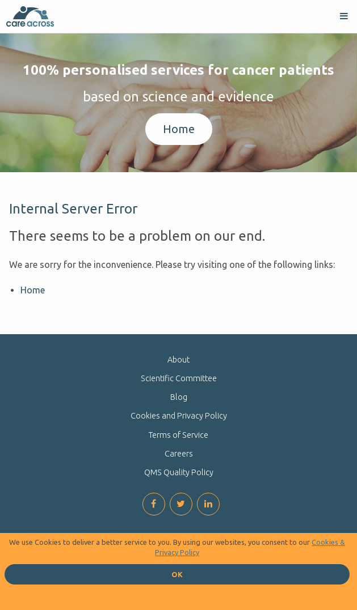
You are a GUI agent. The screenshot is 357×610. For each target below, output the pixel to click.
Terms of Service (178, 435)
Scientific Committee (179, 378)
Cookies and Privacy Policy (179, 415)
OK (177, 574)
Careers (179, 453)
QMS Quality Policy (178, 472)
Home (179, 128)
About (178, 359)
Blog (178, 397)
